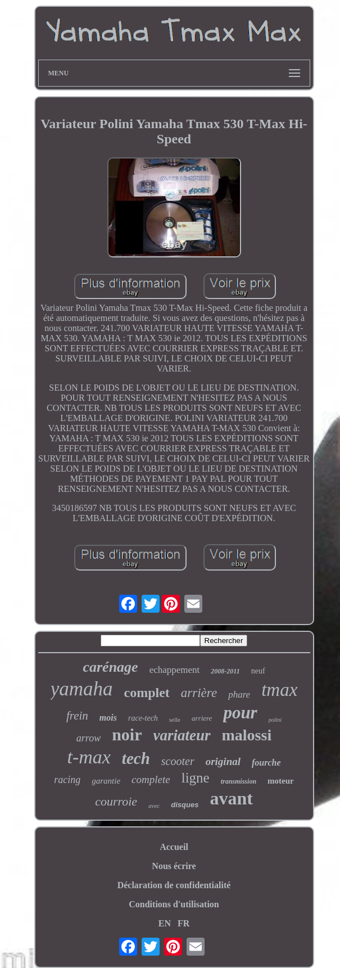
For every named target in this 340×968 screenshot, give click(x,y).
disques (184, 804)
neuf (258, 671)
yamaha (82, 689)
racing (67, 779)
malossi (247, 735)
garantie (106, 780)
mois (108, 717)
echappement (174, 669)
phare (239, 694)
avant (231, 798)
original (223, 761)
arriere (202, 718)
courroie (116, 801)
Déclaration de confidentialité (174, 885)
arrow (88, 738)
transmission (238, 781)
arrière (199, 693)
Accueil (174, 847)
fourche (266, 762)
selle (174, 719)
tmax (279, 690)
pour (240, 712)
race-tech (143, 718)
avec (154, 805)
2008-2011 (225, 671)
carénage (110, 667)
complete (151, 779)
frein (77, 715)
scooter (177, 761)
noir (127, 734)
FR (183, 923)
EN (164, 923)
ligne (196, 777)
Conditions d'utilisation (174, 904)
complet (147, 692)
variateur (182, 735)
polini (275, 720)
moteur (281, 780)
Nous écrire (174, 866)
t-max (88, 757)
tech (136, 758)
